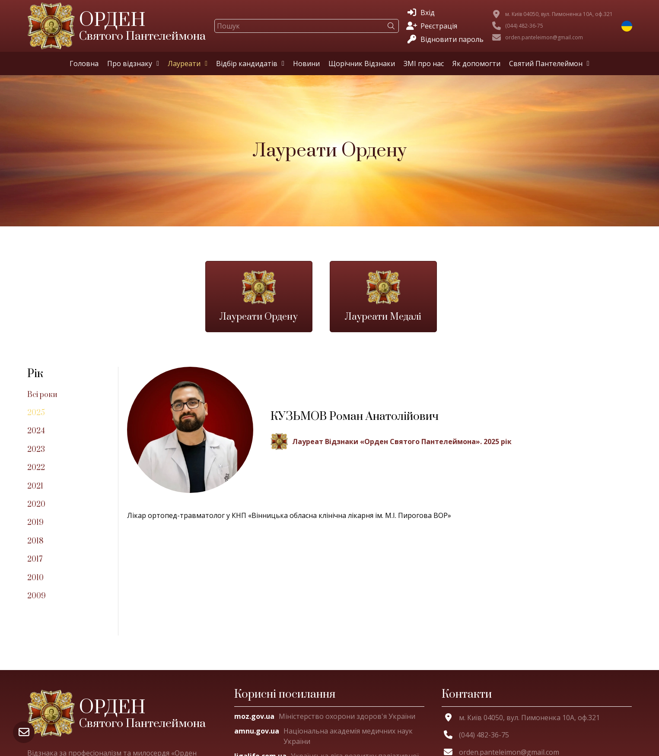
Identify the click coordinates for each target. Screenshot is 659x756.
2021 (35, 486)
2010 (35, 578)
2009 (36, 596)
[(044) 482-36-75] (517, 26)
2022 (36, 468)
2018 (35, 541)
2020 (36, 504)
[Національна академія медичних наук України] (329, 736)
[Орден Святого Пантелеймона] (122, 713)
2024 (36, 431)
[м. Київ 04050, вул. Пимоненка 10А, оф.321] (552, 14)
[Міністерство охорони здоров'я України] (324, 716)
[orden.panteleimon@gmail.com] (537, 37)
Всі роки (42, 395)
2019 (35, 522)
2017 (34, 559)
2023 (36, 449)
